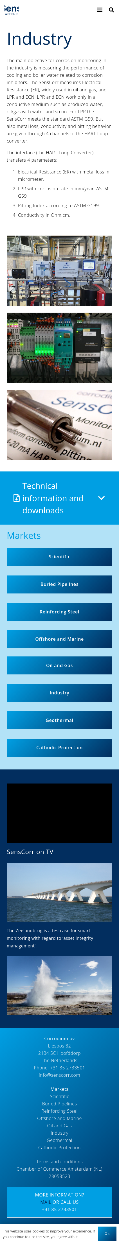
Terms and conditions (59, 1162)
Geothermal (59, 1140)
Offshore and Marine (59, 1118)
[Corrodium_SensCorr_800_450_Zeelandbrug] (59, 892)
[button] (99, 10)
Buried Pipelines (59, 1104)
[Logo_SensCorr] (12, 10)
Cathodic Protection (59, 1147)
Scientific (59, 1096)
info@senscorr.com (59, 1075)
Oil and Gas (59, 1126)
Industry (59, 1133)
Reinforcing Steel (59, 1111)
